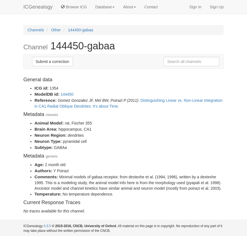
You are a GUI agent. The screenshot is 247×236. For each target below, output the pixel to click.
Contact (151, 7)
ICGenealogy (38, 7)
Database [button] (105, 7)
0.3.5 (47, 226)
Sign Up (217, 7)
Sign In (195, 7)
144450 (67, 94)
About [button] (129, 7)
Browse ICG (74, 7)
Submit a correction (52, 61)
